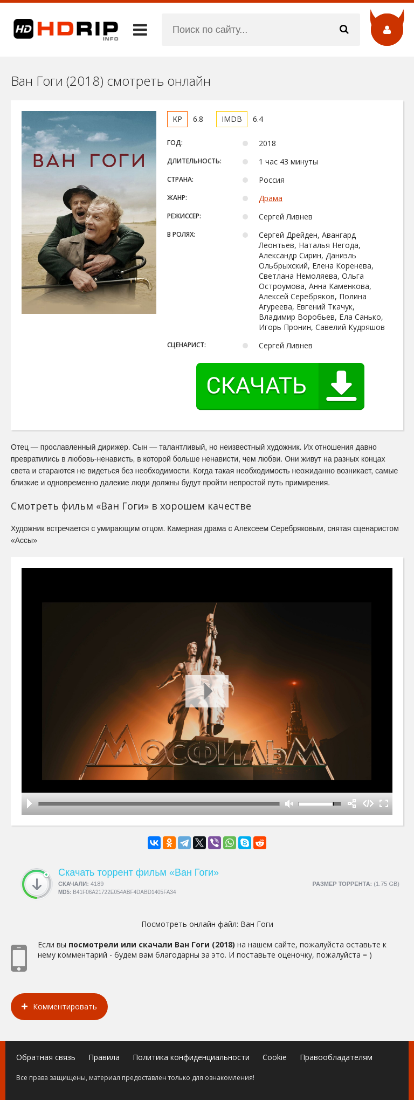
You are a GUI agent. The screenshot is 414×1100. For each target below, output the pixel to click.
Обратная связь (45, 1057)
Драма (270, 198)
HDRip (59, 30)
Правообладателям (336, 1057)
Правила (104, 1057)
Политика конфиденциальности (191, 1057)
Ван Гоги (256, 924)
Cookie (275, 1057)
